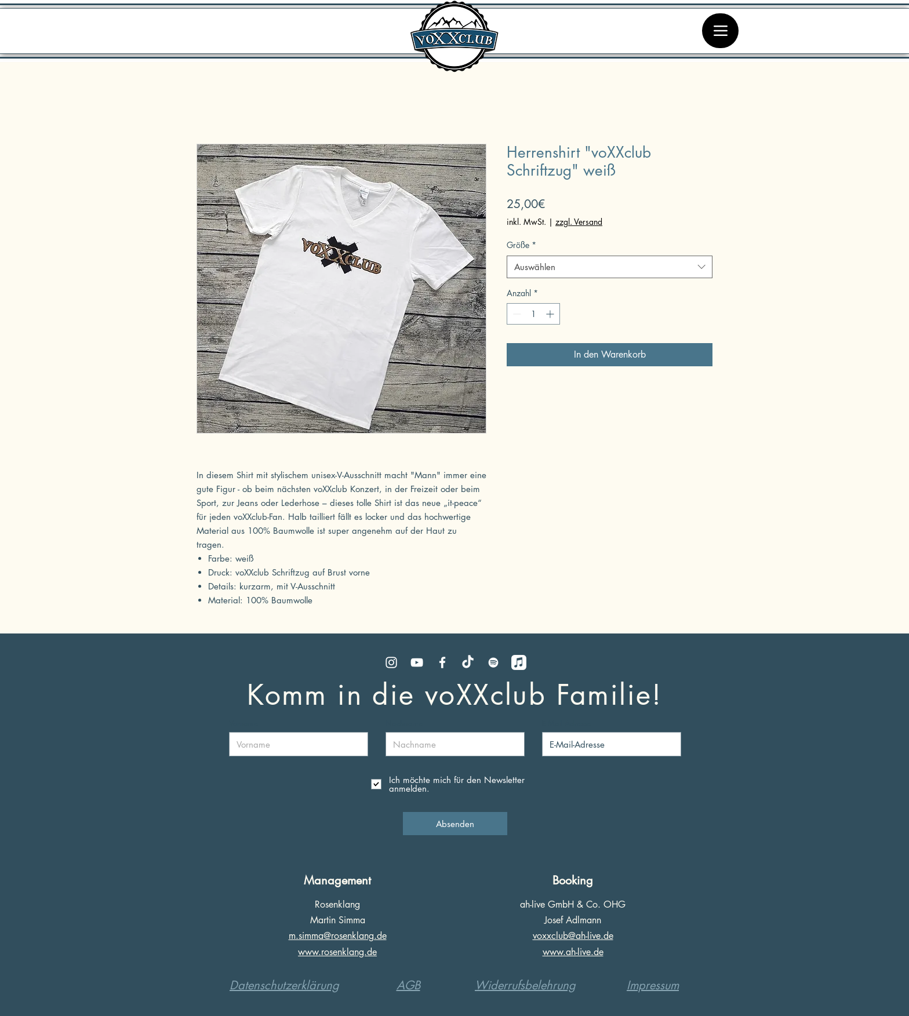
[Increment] (551, 314)
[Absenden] (455, 823)
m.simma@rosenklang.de (338, 936)
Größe (521, 244)
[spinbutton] (533, 314)
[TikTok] (467, 662)
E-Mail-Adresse (566, 723)
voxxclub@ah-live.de (573, 936)
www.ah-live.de (573, 952)
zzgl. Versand (578, 221)
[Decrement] (515, 314)
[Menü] (720, 30)
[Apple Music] (518, 662)
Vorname (243, 723)
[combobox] (609, 267)
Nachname (404, 723)
